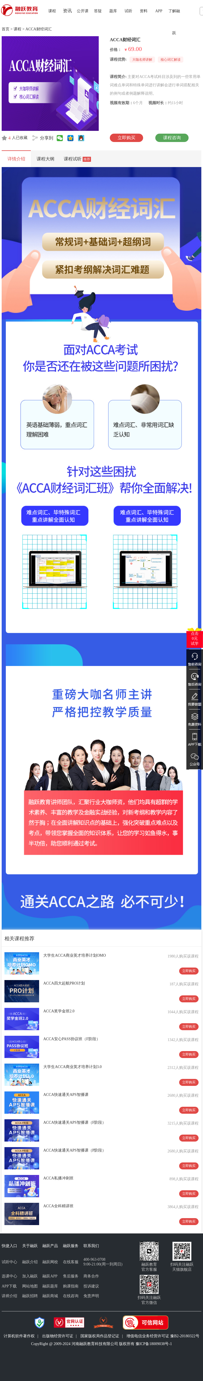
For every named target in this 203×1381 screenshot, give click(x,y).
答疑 (98, 11)
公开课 (82, 11)
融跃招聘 (30, 1296)
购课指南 (70, 1286)
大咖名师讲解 (142, 60)
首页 (5, 29)
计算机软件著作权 (19, 1336)
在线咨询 (70, 1296)
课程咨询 (172, 137)
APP (159, 11)
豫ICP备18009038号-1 (154, 1344)
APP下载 (9, 1286)
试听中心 (9, 1262)
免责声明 (91, 1296)
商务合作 (91, 1276)
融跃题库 (50, 1286)
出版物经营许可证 (57, 1336)
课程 (52, 11)
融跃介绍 (30, 1262)
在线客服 (70, 1262)
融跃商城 (50, 1296)
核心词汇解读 (171, 60)
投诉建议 (91, 1286)
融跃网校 (50, 1262)
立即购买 (126, 137)
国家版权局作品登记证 (99, 1336)
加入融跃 (30, 1276)
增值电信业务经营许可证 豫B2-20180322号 (162, 1336)
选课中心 (9, 1276)
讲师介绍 (9, 1296)
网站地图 (30, 1286)
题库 (113, 11)
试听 (128, 11)
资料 (144, 11)
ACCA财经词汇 (39, 29)
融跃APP (49, 1276)
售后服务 (70, 1276)
